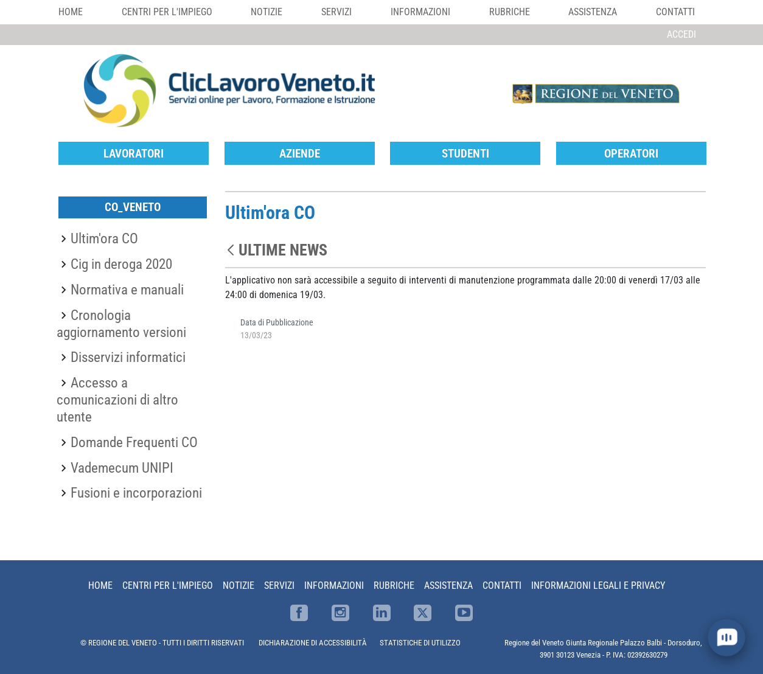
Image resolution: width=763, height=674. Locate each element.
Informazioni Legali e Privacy (598, 585)
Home (70, 12)
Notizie (266, 12)
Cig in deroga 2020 (121, 264)
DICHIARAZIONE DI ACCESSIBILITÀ (313, 642)
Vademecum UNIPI (122, 467)
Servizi (336, 12)
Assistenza (592, 12)
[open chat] (727, 638)
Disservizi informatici (128, 357)
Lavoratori (133, 154)
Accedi (681, 34)
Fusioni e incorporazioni (136, 492)
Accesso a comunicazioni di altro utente (117, 399)
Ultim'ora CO (104, 238)
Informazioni (420, 12)
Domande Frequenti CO (134, 442)
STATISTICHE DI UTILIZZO (420, 642)
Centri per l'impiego (167, 12)
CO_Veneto (133, 207)
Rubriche (509, 12)
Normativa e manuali (127, 289)
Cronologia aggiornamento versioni (121, 324)
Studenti (465, 154)
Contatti (675, 12)
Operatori (631, 154)
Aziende (299, 154)
